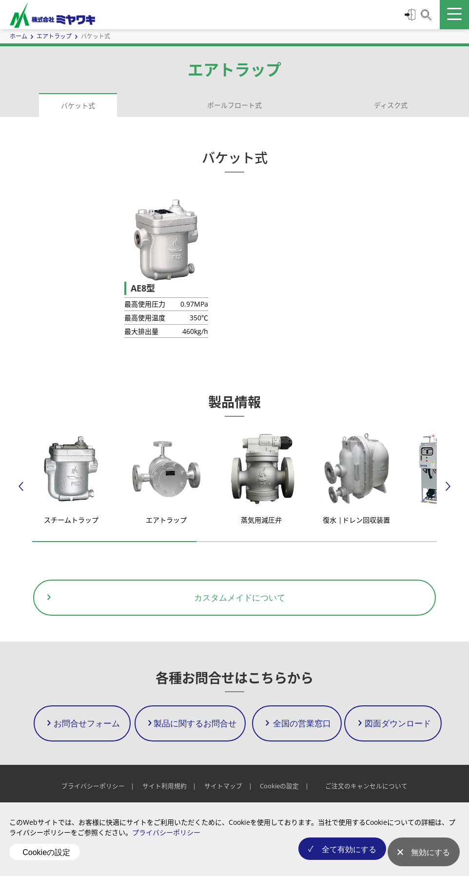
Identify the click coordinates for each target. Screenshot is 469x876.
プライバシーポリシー (166, 844)
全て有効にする (340, 859)
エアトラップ (54, 36)
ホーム (18, 36)
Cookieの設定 (46, 858)
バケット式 (78, 105)
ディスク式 (391, 105)
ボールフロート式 (234, 105)
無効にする (430, 859)
